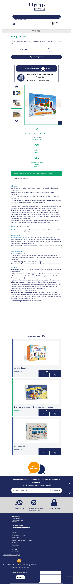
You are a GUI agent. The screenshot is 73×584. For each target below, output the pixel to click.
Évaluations (15, 537)
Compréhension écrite (36, 162)
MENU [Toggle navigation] (36, 31)
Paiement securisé (54, 508)
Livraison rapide (19, 508)
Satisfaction (15, 552)
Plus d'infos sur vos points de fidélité (38, 80)
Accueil (14, 532)
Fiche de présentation (20, 178)
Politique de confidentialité (20, 572)
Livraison (15, 549)
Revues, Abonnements (19, 540)
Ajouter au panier (36, 57)
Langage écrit (18, 410)
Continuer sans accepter (11, 555)
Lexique (36, 164)
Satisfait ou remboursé (36, 509)
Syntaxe (36, 166)
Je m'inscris (56, 490)
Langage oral (18, 371)
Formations (15, 545)
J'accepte (20, 577)
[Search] (34, 17)
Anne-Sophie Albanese (32, 134)
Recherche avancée (20, 19)
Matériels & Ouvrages (19, 535)
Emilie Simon (44, 134)
